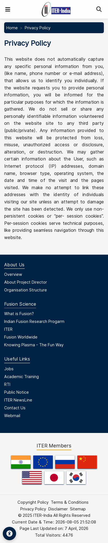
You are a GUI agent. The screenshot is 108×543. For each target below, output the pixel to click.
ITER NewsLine (18, 400)
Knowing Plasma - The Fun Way (34, 344)
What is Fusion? (19, 313)
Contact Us (15, 407)
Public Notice (16, 392)
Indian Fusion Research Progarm (34, 321)
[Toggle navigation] (8, 9)
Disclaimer (58, 509)
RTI (7, 384)
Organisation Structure (25, 290)
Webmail (12, 415)
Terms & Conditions (70, 502)
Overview (13, 274)
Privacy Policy (33, 509)
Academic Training (21, 376)
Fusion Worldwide (20, 337)
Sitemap (78, 509)
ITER (8, 329)
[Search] (99, 9)
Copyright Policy (33, 502)
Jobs (9, 368)
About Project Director (25, 282)
